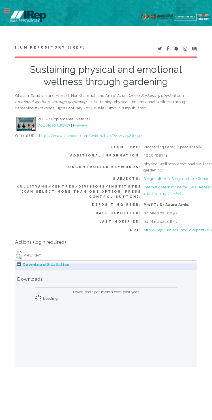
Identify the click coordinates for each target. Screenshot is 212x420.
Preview (80, 125)
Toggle (10, 10)
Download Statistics (43, 264)
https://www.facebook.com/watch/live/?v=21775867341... (92, 135)
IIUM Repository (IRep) (50, 47)
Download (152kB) (53, 125)
